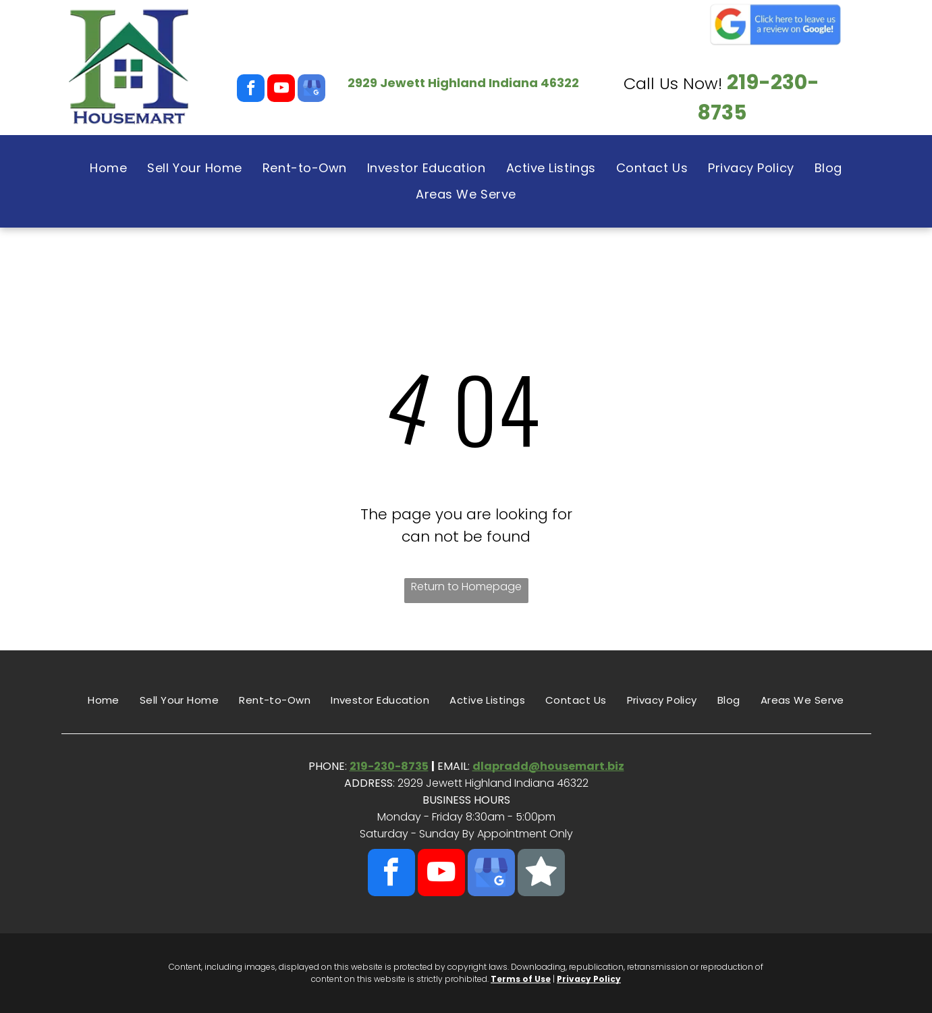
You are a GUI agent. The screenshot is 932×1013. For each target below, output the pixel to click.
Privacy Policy (589, 979)
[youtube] (281, 89)
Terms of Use (521, 979)
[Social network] (541, 874)
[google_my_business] (311, 89)
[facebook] (251, 89)
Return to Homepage (466, 586)
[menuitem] (108, 168)
